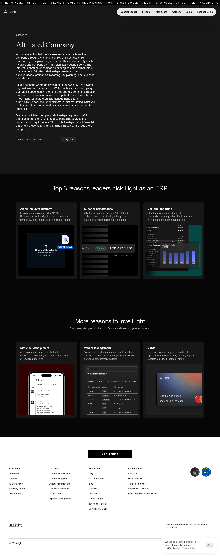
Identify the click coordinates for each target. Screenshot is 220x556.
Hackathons (15, 493)
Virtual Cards (55, 493)
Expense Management (60, 498)
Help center (94, 493)
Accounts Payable (58, 478)
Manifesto (14, 473)
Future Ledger (96, 498)
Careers (13, 478)
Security (132, 473)
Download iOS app (98, 508)
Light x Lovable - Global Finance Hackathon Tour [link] (88, 2)
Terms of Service (137, 483)
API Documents (96, 478)
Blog (91, 483)
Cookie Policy (189, 548)
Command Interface (59, 488)
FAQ (91, 473)
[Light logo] (10, 12)
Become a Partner (98, 503)
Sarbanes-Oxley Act (138, 488)
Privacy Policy (135, 478)
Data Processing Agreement (142, 493)
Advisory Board (17, 488)
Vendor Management (59, 483)
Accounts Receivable (59, 473)
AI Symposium (16, 483)
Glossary (21, 34)
